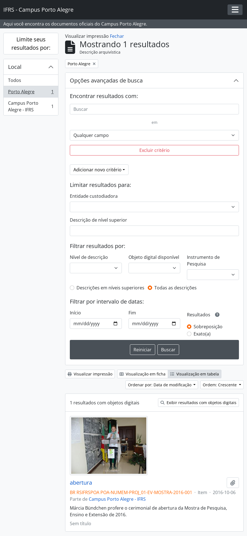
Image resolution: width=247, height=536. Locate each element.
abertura (81, 482)
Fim (132, 313)
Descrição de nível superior (98, 220)
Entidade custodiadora (94, 196)
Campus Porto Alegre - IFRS (31, 106)
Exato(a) (202, 334)
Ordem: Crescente (220, 384)
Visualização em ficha (143, 374)
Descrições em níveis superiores (110, 288)
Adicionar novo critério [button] (97, 170)
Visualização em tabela (194, 374)
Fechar (117, 36)
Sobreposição (208, 327)
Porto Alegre (31, 92)
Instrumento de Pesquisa (203, 260)
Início (75, 313)
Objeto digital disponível (154, 257)
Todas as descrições (175, 288)
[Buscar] (154, 109)
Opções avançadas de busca (106, 80)
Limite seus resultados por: (30, 43)
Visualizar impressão (90, 374)
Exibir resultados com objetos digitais (198, 402)
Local (14, 67)
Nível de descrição (89, 257)
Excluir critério (154, 150)
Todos (14, 80)
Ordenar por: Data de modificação (160, 384)
